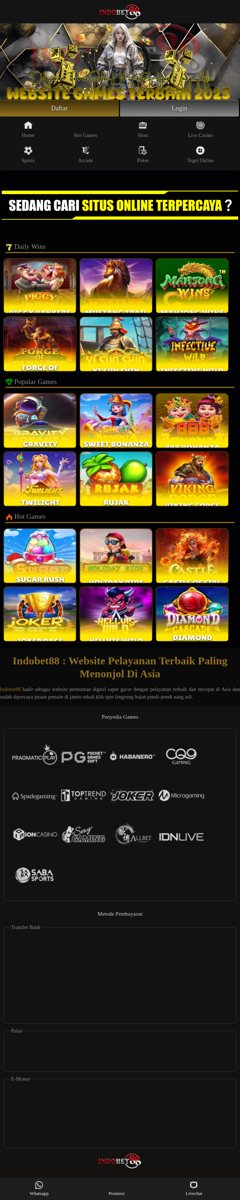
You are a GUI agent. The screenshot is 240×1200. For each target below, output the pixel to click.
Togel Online (200, 154)
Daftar (59, 108)
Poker (143, 154)
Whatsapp (39, 1188)
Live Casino (200, 129)
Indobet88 (10, 689)
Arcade (85, 154)
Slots (143, 129)
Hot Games (85, 129)
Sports (28, 154)
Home (28, 129)
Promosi (116, 1188)
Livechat (194, 1188)
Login (180, 108)
